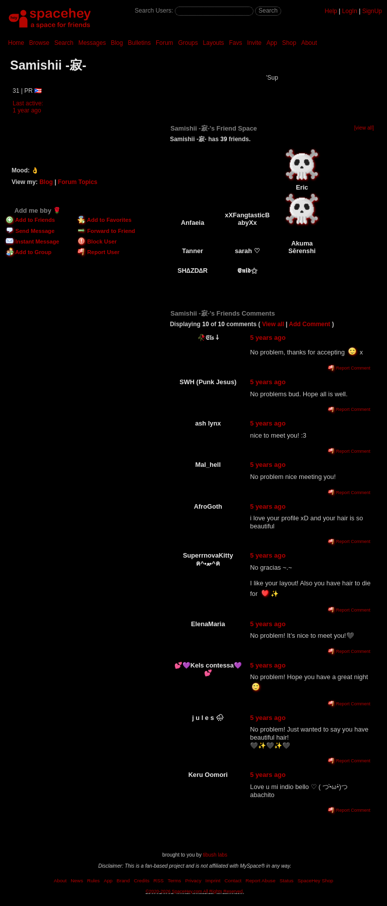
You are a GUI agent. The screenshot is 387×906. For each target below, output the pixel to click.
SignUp (372, 11)
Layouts (213, 42)
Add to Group (28, 252)
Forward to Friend (106, 231)
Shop (289, 42)
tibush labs (215, 855)
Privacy (193, 880)
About (309, 42)
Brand (123, 880)
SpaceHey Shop (316, 880)
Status (287, 880)
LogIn (349, 11)
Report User (98, 252)
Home (16, 42)
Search (268, 10)
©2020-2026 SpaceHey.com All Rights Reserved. (195, 891)
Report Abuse (260, 880)
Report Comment (349, 368)
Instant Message (32, 241)
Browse (39, 42)
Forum (164, 42)
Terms (174, 880)
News (77, 880)
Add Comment (309, 324)
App (272, 42)
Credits (142, 880)
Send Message (30, 231)
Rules (93, 880)
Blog (117, 42)
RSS (159, 880)
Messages (92, 42)
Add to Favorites (105, 220)
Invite (254, 42)
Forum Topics (77, 182)
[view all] (364, 128)
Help (331, 11)
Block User (97, 241)
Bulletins (139, 42)
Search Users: (154, 10)
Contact (233, 880)
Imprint (213, 880)
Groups (188, 42)
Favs (235, 42)
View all (273, 324)
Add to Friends (30, 220)
